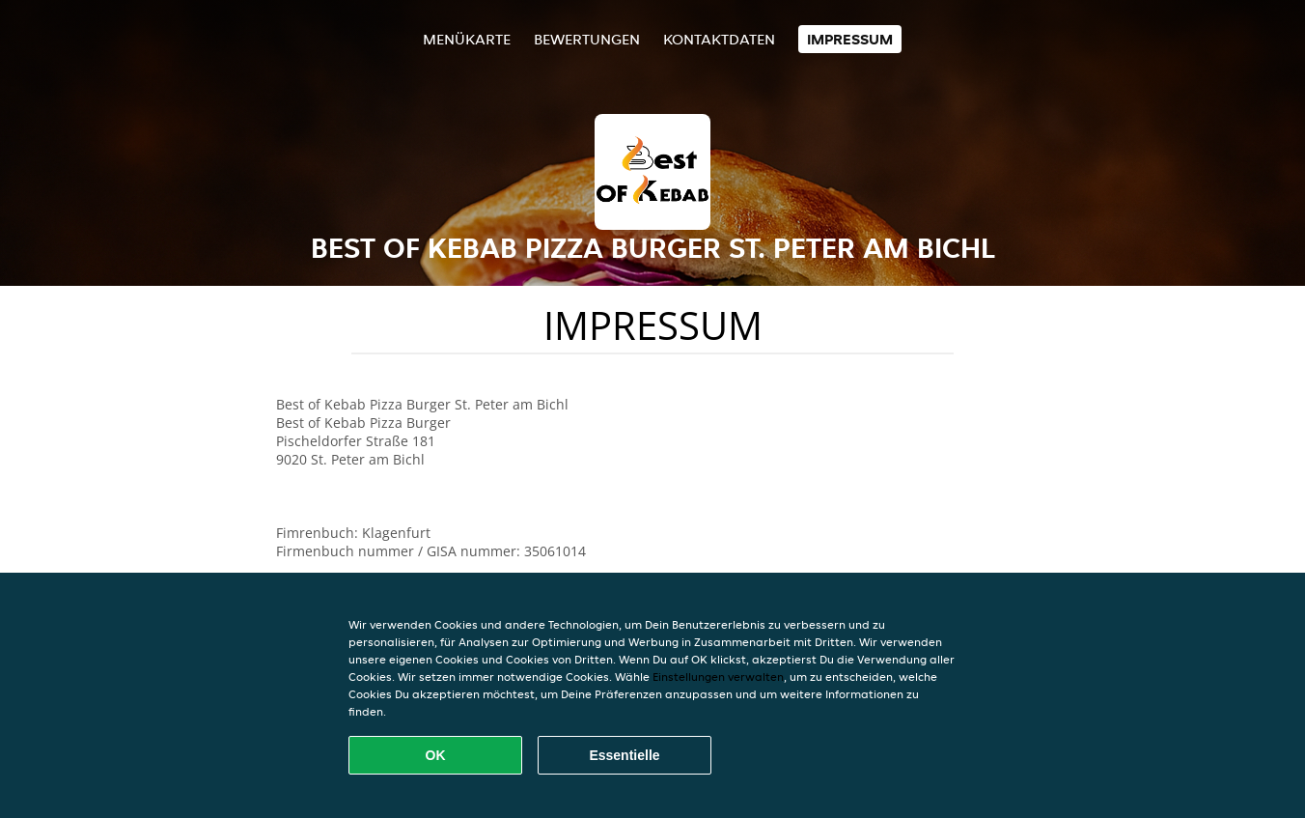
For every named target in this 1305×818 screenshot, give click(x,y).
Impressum (850, 39)
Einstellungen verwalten (718, 676)
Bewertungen (587, 39)
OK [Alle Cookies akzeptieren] (436, 755)
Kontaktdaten (719, 39)
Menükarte (467, 39)
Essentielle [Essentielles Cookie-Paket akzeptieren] (624, 755)
